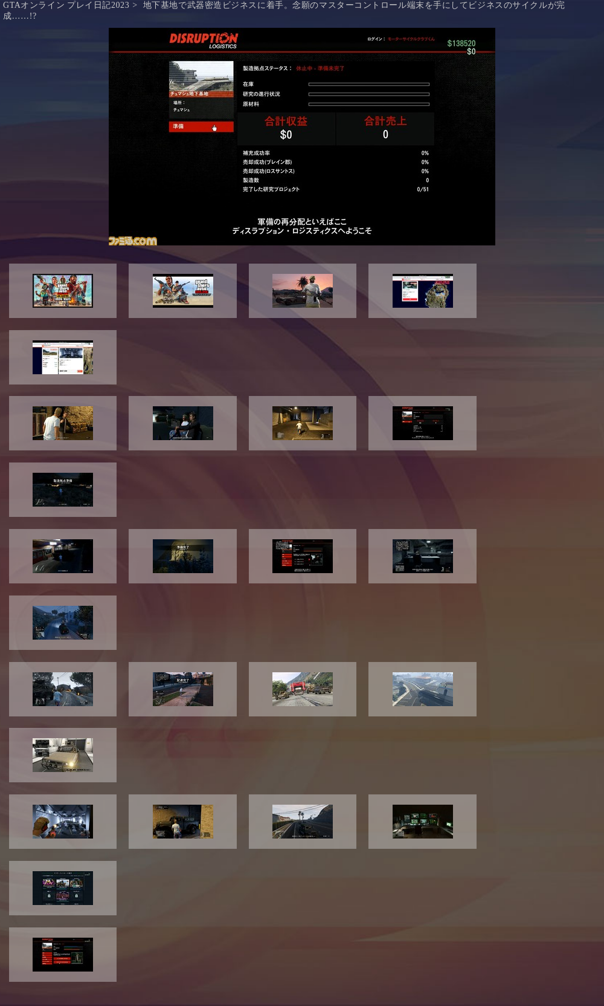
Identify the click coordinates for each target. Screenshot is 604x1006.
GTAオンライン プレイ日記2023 (66, 5)
